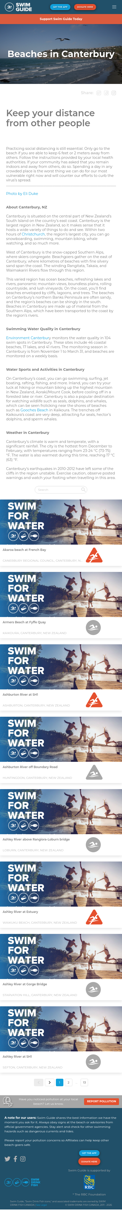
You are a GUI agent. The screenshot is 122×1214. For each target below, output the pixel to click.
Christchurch (33, 234)
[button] (114, 7)
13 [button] (84, 1082)
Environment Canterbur (27, 338)
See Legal (41, 1204)
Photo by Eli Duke (22, 193)
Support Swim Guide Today (61, 19)
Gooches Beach (34, 410)
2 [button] (68, 1082)
